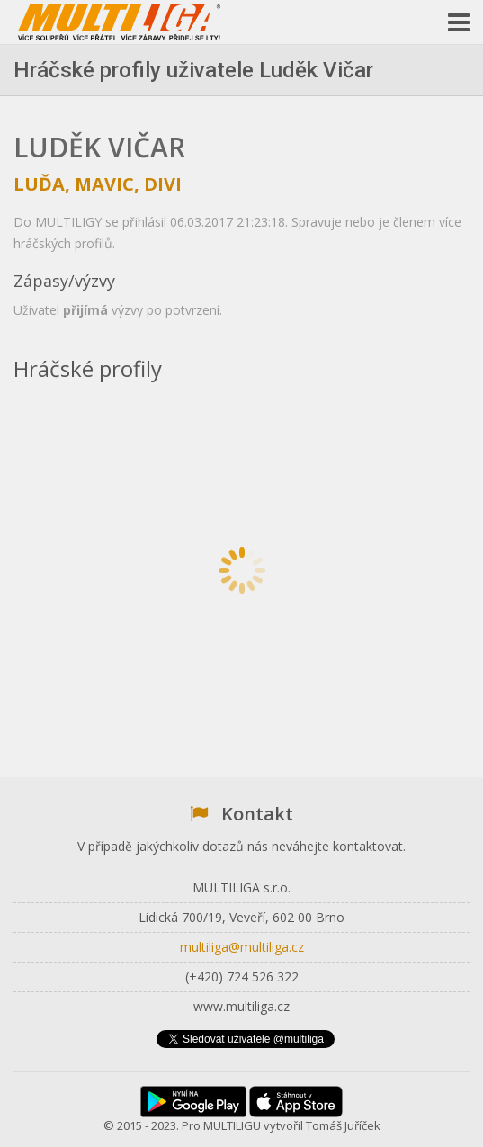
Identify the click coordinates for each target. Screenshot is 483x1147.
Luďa (39, 184)
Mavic (104, 184)
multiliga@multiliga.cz (242, 946)
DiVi (163, 184)
